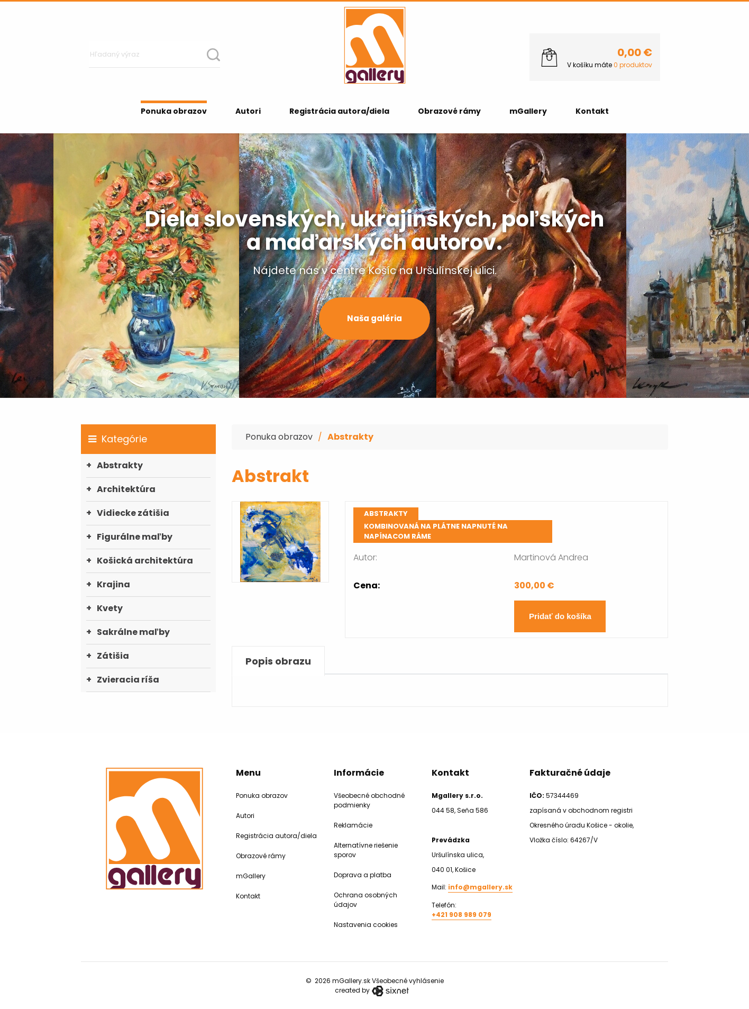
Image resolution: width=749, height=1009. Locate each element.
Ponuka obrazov (174, 111)
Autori (248, 111)
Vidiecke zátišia (133, 513)
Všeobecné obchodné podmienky (369, 800)
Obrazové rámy (449, 111)
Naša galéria (374, 318)
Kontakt (592, 111)
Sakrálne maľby (133, 632)
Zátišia (113, 656)
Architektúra (126, 489)
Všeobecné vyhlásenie (408, 980)
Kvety (110, 608)
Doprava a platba (362, 874)
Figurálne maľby (134, 537)
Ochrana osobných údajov (365, 899)
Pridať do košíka (560, 616)
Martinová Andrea (551, 557)
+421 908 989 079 (461, 914)
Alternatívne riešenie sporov (366, 850)
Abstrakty (120, 465)
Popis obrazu (278, 661)
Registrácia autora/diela (339, 111)
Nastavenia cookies (366, 924)
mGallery (528, 111)
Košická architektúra (145, 561)
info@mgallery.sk (480, 887)
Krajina (113, 584)
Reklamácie (353, 825)
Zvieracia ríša (128, 680)
